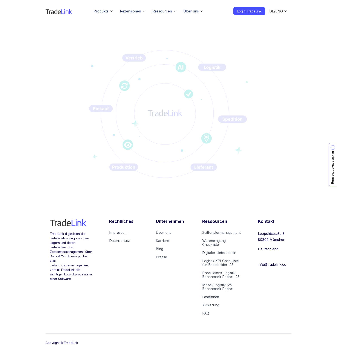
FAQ (205, 313)
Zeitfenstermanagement (221, 232)
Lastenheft (210, 297)
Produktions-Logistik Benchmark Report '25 (220, 275)
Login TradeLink (249, 11)
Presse (161, 257)
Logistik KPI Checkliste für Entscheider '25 (220, 263)
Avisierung (210, 305)
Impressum (118, 232)
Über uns (163, 232)
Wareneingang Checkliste (214, 242)
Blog (159, 249)
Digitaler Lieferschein (219, 253)
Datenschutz (119, 241)
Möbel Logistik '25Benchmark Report (217, 287)
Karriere (162, 241)
